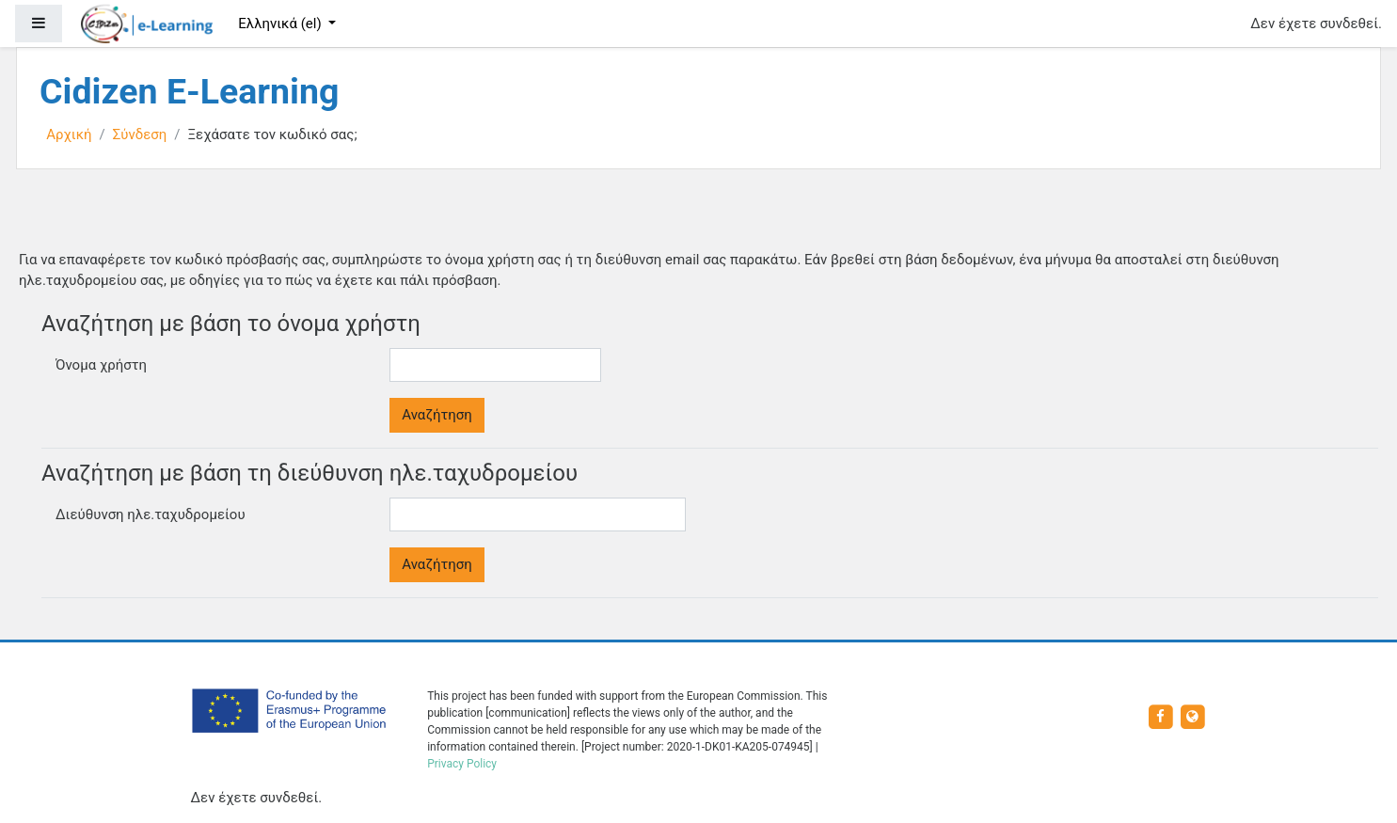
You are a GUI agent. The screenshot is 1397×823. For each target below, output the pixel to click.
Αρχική (68, 134)
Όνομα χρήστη (101, 364)
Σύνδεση (140, 134)
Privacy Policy (462, 763)
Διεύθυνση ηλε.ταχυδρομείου (151, 514)
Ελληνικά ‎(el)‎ (281, 23)
